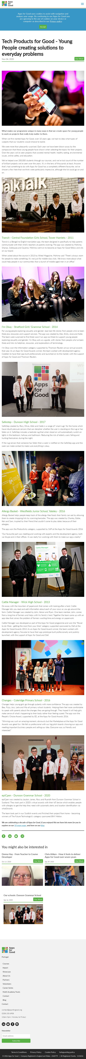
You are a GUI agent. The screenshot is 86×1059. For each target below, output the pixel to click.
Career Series (8, 988)
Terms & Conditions (19, 1052)
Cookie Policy (50, 1052)
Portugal (5, 957)
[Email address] (16, 1036)
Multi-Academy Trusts (11, 992)
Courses (6, 963)
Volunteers (7, 983)
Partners (6, 979)
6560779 (55, 1056)
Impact (5, 967)
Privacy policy (56, 21)
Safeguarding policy (67, 1052)
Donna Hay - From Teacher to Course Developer (20, 855)
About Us (6, 975)
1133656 (80, 1056)
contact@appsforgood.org (12, 1009)
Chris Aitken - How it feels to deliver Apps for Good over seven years (62, 855)
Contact (6, 996)
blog (42, 825)
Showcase (7, 971)
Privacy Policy (35, 1052)
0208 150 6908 (8, 1013)
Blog (4, 1000)
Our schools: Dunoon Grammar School (22, 895)
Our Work (79, 58)
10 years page (20, 825)
